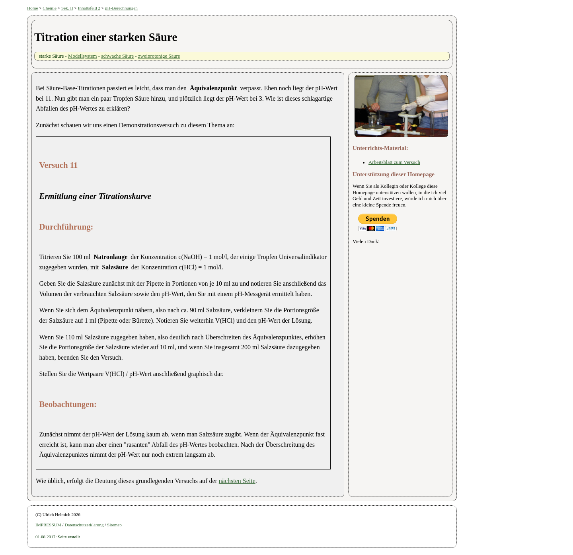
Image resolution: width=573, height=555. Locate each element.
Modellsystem (82, 56)
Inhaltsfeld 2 (89, 8)
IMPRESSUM (48, 524)
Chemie (50, 8)
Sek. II (67, 8)
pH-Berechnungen (121, 8)
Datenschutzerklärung (83, 524)
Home (32, 8)
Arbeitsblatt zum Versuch (394, 162)
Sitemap (114, 524)
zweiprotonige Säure (159, 56)
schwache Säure (117, 56)
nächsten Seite (237, 480)
